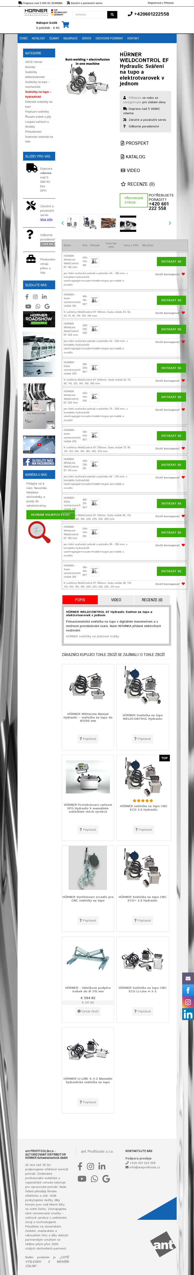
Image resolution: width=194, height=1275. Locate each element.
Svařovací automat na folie (39, 139)
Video (130, 171)
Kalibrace (70, 38)
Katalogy (38, 38)
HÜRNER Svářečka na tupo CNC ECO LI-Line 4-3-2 (143, 989)
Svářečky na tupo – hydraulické (38, 94)
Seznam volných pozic (50, 515)
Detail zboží (88, 1011)
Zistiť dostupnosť (167, 274)
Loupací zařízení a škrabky (37, 124)
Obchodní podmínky (109, 38)
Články (54, 38)
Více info (46, 219)
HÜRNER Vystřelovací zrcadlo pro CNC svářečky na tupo (88, 899)
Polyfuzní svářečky (37, 111)
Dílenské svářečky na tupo (39, 104)
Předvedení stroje (134, 200)
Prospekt (135, 143)
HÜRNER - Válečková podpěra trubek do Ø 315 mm (88, 989)
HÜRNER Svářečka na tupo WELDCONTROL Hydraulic (143, 717)
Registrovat (154, 3)
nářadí (46, 1182)
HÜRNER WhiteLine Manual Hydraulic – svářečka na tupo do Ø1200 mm (87, 717)
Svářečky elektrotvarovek (35, 74)
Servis (86, 38)
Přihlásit (169, 3)
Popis (80, 600)
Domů (23, 38)
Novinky (30, 67)
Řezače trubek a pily (38, 116)
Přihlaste (135, 98)
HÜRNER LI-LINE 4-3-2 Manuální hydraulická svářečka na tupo (87, 1080)
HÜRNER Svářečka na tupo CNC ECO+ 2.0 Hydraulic (143, 899)
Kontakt (133, 38)
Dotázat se (171, 261)
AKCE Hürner (34, 62)
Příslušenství (33, 131)
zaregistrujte (132, 102)
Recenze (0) (138, 184)
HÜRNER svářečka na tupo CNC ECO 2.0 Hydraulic (143, 808)
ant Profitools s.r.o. (97, 1151)
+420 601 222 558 (159, 206)
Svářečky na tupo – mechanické (37, 84)
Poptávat (88, 739)
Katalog (133, 157)
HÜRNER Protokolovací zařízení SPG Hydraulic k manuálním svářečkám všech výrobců (88, 808)
